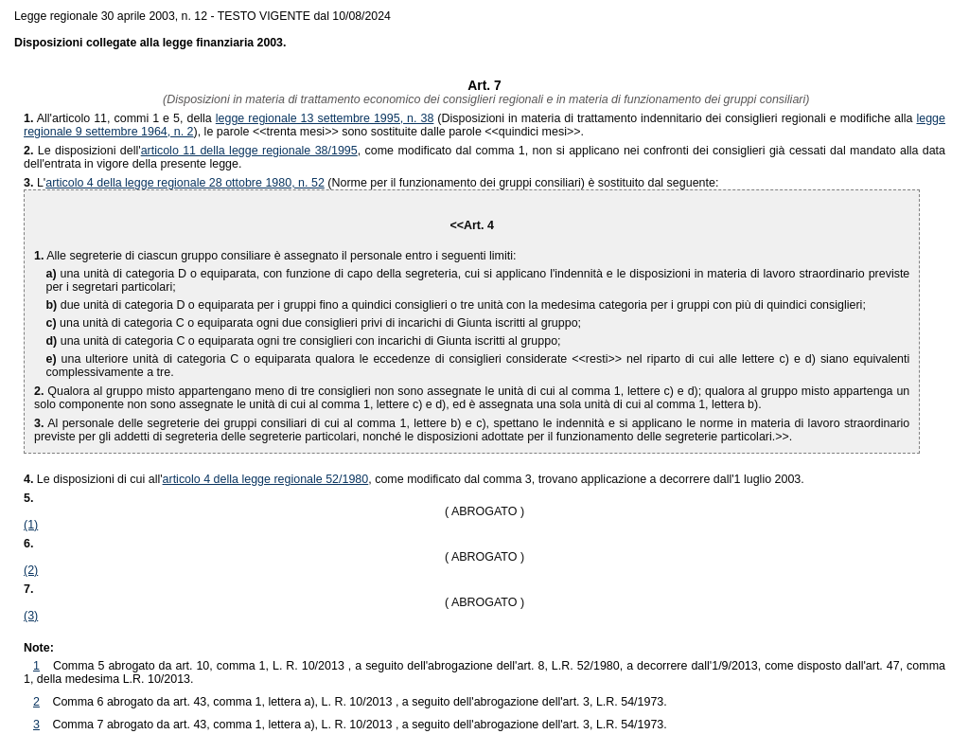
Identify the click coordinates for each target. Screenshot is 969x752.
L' (41, 182)
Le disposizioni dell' (82, 150)
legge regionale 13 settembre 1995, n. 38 (325, 118)
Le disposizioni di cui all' (93, 479)
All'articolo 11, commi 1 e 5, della (120, 118)
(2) (31, 570)
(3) (31, 615)
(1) (31, 524)
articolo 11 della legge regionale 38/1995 (249, 150)
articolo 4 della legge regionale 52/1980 (266, 479)
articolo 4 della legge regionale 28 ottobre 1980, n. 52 (185, 182)
